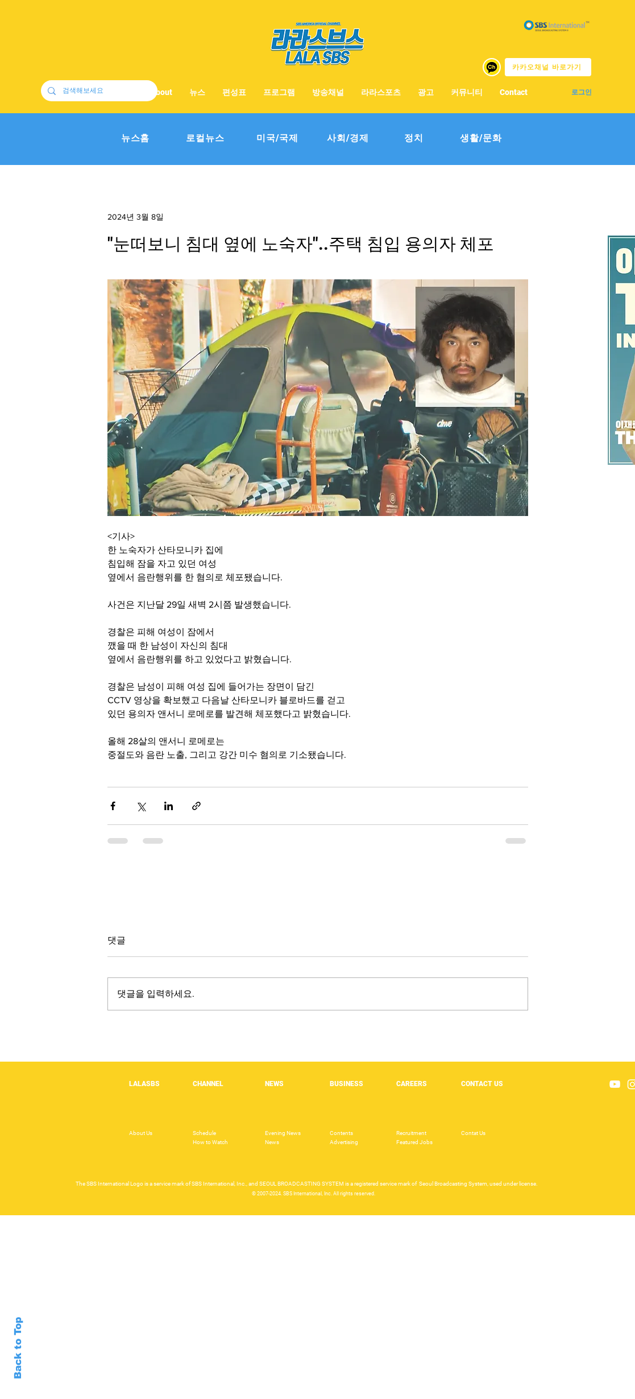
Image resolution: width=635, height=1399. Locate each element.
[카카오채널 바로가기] (548, 67)
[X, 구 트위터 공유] (140, 805)
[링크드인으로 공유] (168, 805)
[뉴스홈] (136, 138)
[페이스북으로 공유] (112, 805)
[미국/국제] (278, 138)
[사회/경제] (348, 138)
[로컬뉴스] (205, 138)
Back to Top (18, 1348)
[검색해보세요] (98, 90)
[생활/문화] (481, 138)
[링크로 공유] (196, 805)
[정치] (414, 138)
